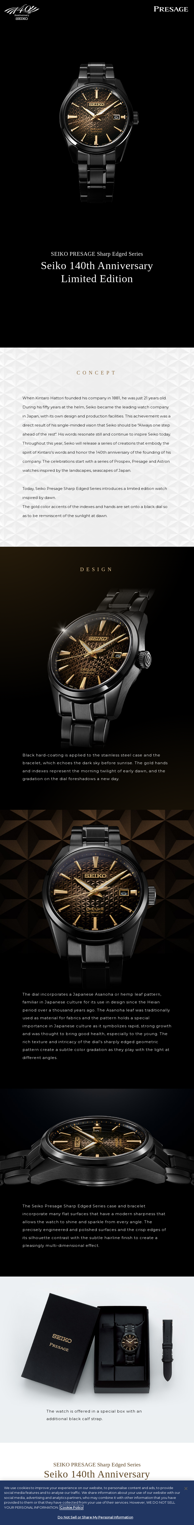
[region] (97, 1502)
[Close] (185, 1488)
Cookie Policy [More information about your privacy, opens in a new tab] (71, 1507)
